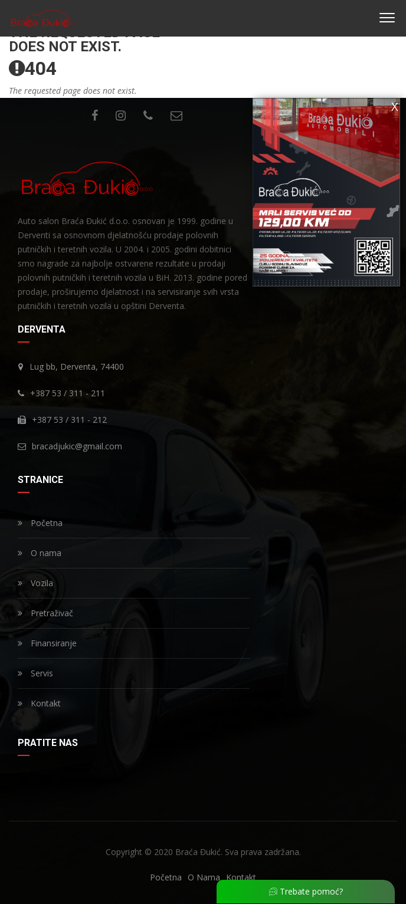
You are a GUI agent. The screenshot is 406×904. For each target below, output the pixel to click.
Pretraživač (45, 613)
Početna (40, 522)
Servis (35, 673)
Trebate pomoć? (306, 891)
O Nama (204, 877)
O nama (39, 552)
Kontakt (39, 703)
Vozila (35, 583)
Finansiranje (47, 643)
